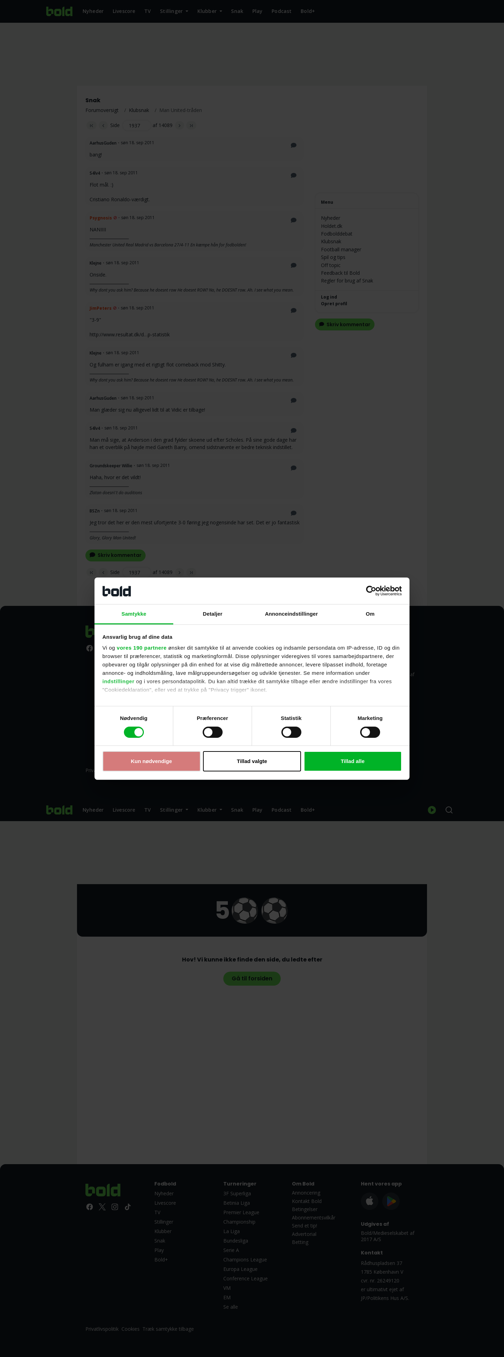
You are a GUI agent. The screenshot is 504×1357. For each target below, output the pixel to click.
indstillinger (119, 681)
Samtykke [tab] (133, 614)
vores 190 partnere (142, 648)
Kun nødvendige (151, 761)
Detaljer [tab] (213, 614)
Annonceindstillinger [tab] (291, 614)
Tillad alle (352, 761)
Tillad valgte (252, 761)
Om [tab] (370, 614)
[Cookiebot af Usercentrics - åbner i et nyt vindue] (371, 591)
